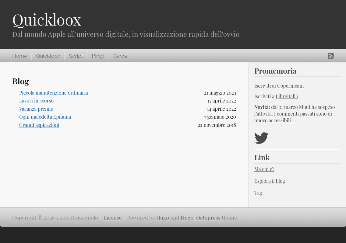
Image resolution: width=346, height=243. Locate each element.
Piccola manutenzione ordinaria (53, 92)
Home (19, 56)
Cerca (120, 56)
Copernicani (290, 85)
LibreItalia (287, 96)
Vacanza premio (36, 109)
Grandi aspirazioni (39, 125)
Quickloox (46, 19)
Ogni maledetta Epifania (45, 116)
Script (76, 56)
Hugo (162, 217)
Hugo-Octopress (201, 217)
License (113, 217)
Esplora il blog (269, 181)
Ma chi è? (264, 169)
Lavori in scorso (36, 100)
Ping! (98, 56)
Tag (258, 192)
